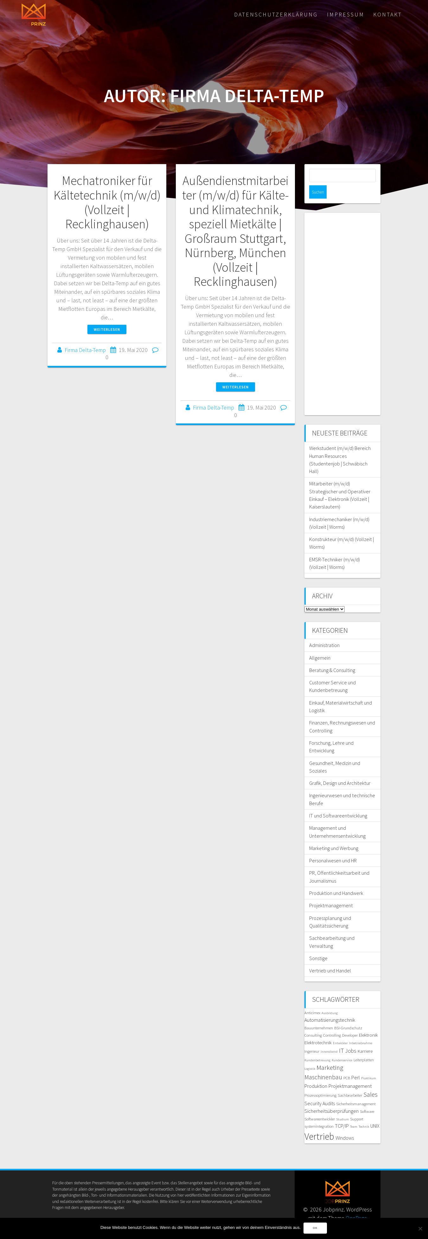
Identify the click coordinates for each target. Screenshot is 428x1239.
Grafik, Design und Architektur (339, 770)
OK (315, 1228)
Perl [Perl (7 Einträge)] (355, 1064)
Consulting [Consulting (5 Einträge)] (313, 1021)
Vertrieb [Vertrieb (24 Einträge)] (319, 1123)
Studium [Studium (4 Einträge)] (342, 1106)
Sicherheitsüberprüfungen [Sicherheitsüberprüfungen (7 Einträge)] (331, 1097)
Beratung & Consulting (332, 657)
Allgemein (319, 644)
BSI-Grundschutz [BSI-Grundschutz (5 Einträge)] (348, 1014)
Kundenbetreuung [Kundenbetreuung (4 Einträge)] (317, 1047)
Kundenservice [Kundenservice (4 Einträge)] (342, 1047)
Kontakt (387, 14)
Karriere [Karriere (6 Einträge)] (365, 1038)
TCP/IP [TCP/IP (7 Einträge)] (342, 1112)
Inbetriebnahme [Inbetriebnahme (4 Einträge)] (360, 1030)
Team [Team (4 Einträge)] (353, 1113)
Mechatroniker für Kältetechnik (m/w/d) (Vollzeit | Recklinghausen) (107, 202)
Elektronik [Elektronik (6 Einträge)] (368, 1022)
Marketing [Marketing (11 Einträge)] (329, 1054)
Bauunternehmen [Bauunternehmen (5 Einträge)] (318, 1014)
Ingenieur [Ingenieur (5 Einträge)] (311, 1037)
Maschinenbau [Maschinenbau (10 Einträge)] (323, 1064)
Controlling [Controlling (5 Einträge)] (332, 1021)
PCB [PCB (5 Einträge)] (346, 1064)
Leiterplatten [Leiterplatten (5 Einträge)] (364, 1046)
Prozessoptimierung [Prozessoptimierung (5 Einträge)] (320, 1081)
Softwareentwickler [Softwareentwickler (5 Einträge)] (319, 1105)
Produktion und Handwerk (336, 880)
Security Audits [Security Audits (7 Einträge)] (319, 1090)
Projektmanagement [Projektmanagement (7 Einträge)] (350, 1072)
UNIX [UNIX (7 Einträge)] (375, 1112)
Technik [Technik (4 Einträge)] (364, 1113)
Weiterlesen (107, 329)
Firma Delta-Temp (85, 350)
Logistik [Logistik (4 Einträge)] (309, 1055)
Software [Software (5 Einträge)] (367, 1097)
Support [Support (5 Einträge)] (356, 1105)
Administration (324, 632)
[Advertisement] (342, 301)
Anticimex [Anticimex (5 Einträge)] (312, 999)
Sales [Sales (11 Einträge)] (370, 1081)
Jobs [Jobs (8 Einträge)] (350, 1037)
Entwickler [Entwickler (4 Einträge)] (340, 1030)
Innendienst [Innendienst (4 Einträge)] (329, 1038)
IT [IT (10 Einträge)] (341, 1037)
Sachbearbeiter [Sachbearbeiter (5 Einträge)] (350, 1081)
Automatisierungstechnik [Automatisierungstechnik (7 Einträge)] (329, 1006)
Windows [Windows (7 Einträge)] (344, 1124)
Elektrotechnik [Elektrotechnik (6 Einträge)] (318, 1029)
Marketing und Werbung (333, 835)
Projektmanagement (331, 892)
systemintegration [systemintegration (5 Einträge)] (319, 1112)
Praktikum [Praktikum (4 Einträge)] (368, 1065)
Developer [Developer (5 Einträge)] (350, 1021)
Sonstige (318, 945)
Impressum (345, 14)
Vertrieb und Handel (330, 957)
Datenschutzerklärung (276, 14)
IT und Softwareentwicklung (338, 802)
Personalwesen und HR (333, 847)
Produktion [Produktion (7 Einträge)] (315, 1072)
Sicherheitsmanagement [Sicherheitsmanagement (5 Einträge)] (356, 1090)
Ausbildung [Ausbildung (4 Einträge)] (330, 1000)
